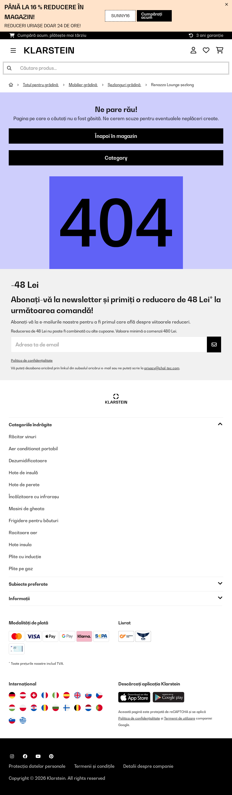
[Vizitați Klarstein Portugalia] (99, 708)
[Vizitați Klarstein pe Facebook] (25, 756)
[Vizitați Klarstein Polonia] (23, 708)
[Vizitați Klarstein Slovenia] (12, 720)
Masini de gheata (26, 508)
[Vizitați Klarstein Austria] (23, 695)
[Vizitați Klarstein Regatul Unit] (77, 695)
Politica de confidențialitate (32, 360)
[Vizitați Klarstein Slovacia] (88, 695)
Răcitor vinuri (22, 436)
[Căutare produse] (116, 68)
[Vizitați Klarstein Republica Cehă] (99, 695)
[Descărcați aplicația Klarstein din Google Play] (169, 697)
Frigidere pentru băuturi (33, 520)
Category (116, 158)
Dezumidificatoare (28, 460)
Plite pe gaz (21, 568)
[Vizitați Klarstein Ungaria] (12, 708)
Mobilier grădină (83, 85)
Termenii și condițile (94, 766)
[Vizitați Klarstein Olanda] (88, 708)
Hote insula (20, 544)
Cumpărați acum (151, 16)
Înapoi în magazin (116, 136)
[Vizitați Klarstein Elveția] (34, 695)
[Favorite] (206, 50)
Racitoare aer (23, 532)
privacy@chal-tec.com (161, 368)
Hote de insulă (23, 472)
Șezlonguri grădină (124, 85)
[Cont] (193, 50)
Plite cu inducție (25, 556)
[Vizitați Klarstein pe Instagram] (12, 756)
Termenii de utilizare (179, 718)
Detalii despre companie (148, 766)
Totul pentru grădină (41, 85)
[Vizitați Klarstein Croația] (34, 708)
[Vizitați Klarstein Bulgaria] (55, 708)
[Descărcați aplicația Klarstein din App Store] (134, 697)
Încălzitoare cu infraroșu (34, 496)
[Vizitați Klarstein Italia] (55, 695)
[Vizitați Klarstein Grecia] (23, 720)
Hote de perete (24, 484)
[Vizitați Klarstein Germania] (12, 695)
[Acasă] (16, 85)
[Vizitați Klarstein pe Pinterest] (51, 756)
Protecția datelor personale (37, 766)
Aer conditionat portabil (33, 448)
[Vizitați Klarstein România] (44, 708)
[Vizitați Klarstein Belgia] (77, 708)
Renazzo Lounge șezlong (172, 85)
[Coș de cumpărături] (219, 50)
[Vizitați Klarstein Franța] (44, 695)
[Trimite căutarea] (9, 68)
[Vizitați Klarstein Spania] (66, 695)
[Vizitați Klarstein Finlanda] (66, 708)
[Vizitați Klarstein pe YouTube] (38, 756)
